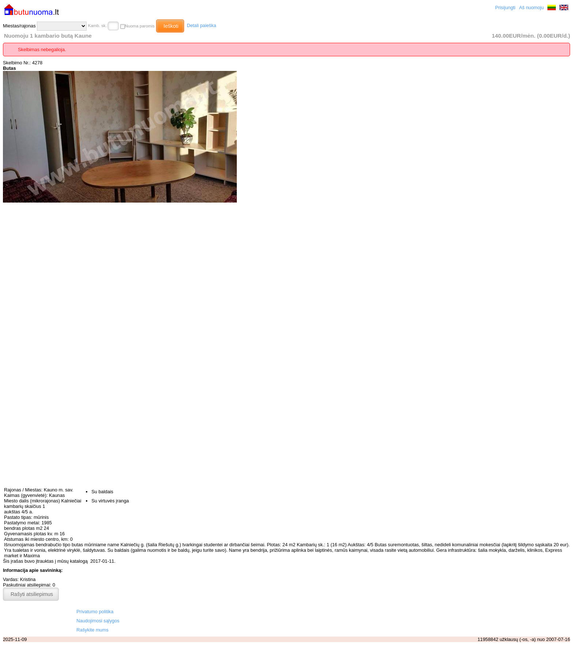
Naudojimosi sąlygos (97, 620)
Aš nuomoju (531, 7)
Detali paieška (202, 25)
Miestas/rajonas (45, 26)
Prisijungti (505, 7)
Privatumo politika (94, 611)
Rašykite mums (92, 630)
